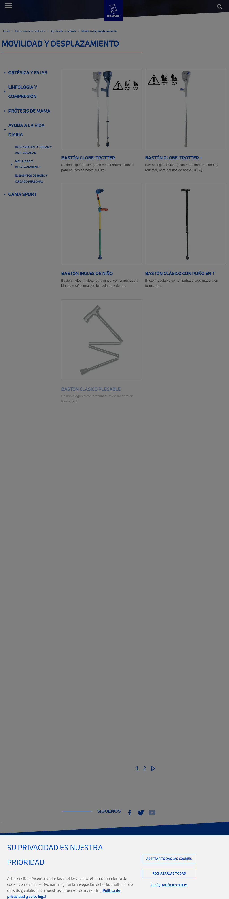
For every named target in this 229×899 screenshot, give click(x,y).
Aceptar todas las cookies (169, 864)
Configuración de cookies (169, 890)
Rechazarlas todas (169, 879)
